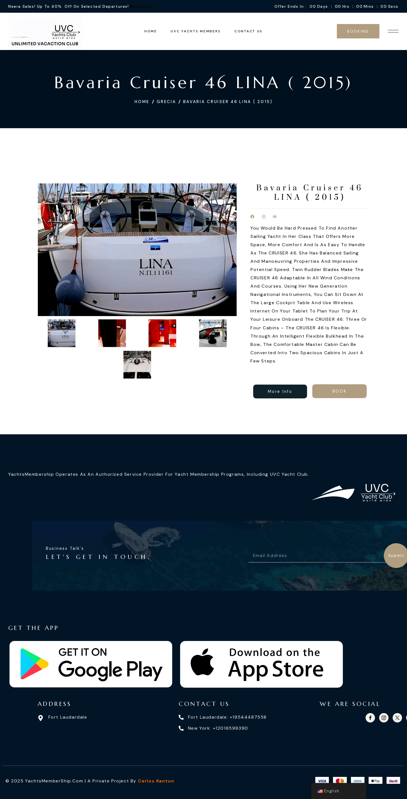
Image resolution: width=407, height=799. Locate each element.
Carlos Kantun (156, 781)
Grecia (166, 101)
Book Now (141, 6)
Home (141, 101)
